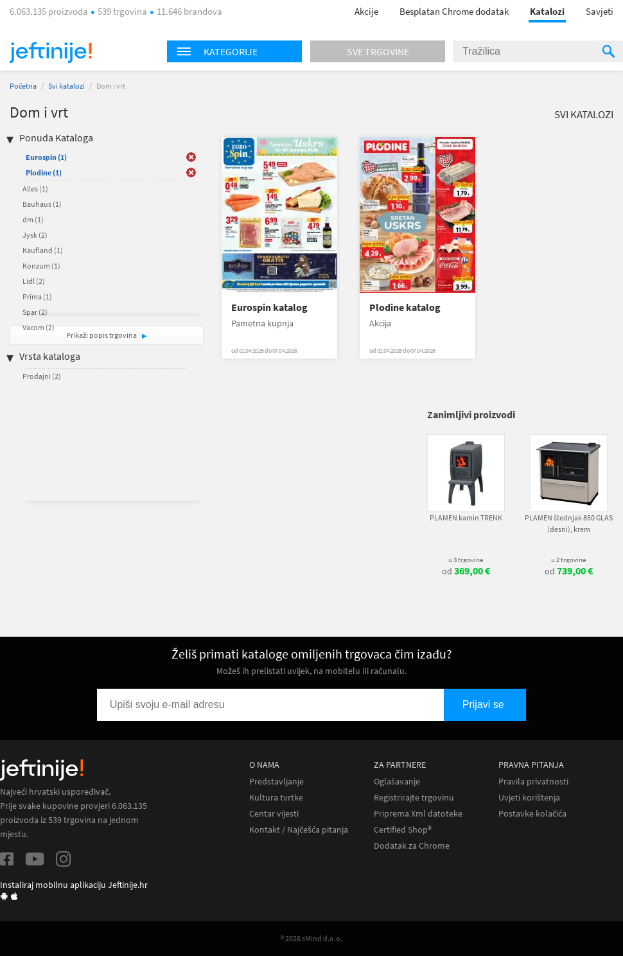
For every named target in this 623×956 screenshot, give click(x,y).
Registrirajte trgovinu (414, 797)
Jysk (35, 235)
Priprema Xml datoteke (418, 813)
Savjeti (599, 11)
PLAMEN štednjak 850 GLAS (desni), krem (569, 523)
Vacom (38, 327)
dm (33, 219)
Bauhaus (42, 204)
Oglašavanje (397, 781)
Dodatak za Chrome (412, 845)
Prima (37, 296)
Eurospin (46, 157)
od (466, 571)
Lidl (33, 281)
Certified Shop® (403, 829)
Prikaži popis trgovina (102, 335)
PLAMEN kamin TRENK (466, 517)
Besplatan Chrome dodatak (454, 11)
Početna (23, 86)
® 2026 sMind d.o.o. (311, 938)
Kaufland (42, 250)
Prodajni (41, 376)
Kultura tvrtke (276, 797)
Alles (35, 188)
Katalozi (547, 11)
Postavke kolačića (532, 813)
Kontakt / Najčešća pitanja (298, 829)
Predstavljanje (276, 781)
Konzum (41, 265)
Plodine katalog (405, 307)
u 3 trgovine (465, 559)
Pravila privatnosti (533, 781)
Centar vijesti (274, 813)
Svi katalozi (66, 86)
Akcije (366, 11)
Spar (35, 312)
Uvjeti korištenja (529, 797)
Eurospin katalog (269, 307)
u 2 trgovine (568, 559)
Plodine (44, 172)
